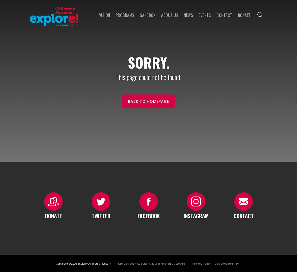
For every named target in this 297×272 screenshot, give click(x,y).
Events (205, 15)
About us (169, 15)
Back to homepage (148, 103)
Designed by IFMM (227, 263)
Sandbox (148, 15)
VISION (104, 15)
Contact (224, 15)
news (188, 15)
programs (125, 15)
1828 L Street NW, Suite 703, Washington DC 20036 (150, 263)
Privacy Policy (201, 263)
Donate (244, 15)
